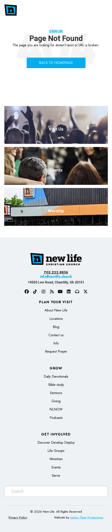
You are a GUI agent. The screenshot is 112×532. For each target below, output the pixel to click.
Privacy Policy (18, 517)
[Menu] (101, 10)
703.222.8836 (56, 272)
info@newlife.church (56, 276)
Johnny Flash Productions (86, 517)
